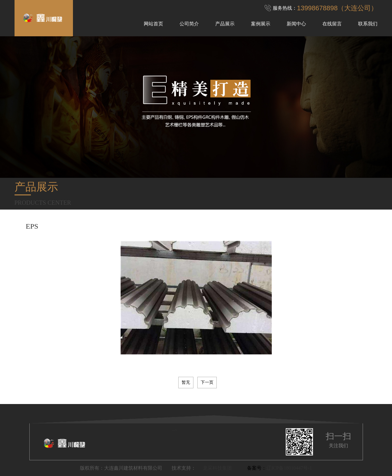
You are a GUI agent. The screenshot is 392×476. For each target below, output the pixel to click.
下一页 (207, 382)
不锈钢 (123, 221)
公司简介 (189, 23)
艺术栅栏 (252, 221)
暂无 (186, 382)
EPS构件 (279, 221)
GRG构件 (334, 221)
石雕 (163, 221)
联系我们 (367, 23)
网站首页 (153, 23)
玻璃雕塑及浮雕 (72, 221)
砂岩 (200, 221)
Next (386, 210)
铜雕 (102, 221)
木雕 (181, 221)
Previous (6, 210)
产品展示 (225, 23)
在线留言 (332, 23)
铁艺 (144, 221)
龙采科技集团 (217, 468)
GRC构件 (306, 221)
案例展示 (260, 23)
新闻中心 (296, 23)
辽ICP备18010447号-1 (289, 468)
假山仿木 (224, 221)
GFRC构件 (364, 221)
